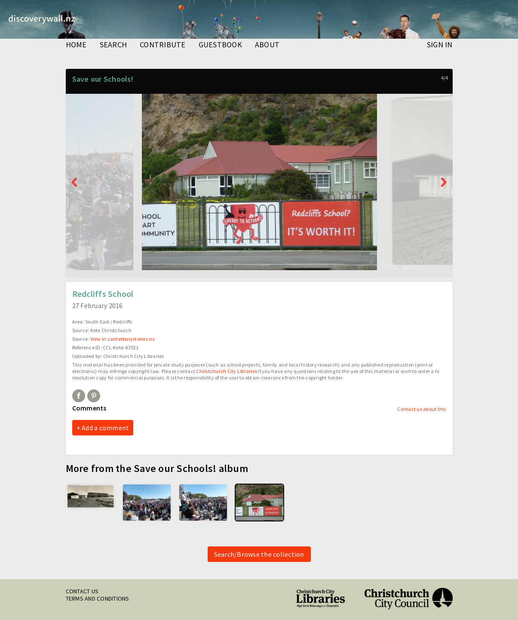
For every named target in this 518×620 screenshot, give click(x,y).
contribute (163, 45)
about (267, 45)
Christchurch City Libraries (226, 371)
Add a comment (105, 427)
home (76, 45)
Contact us (82, 591)
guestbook (220, 45)
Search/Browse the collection (259, 554)
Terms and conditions (97, 598)
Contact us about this (421, 409)
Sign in (440, 45)
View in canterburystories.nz (122, 339)
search (113, 45)
